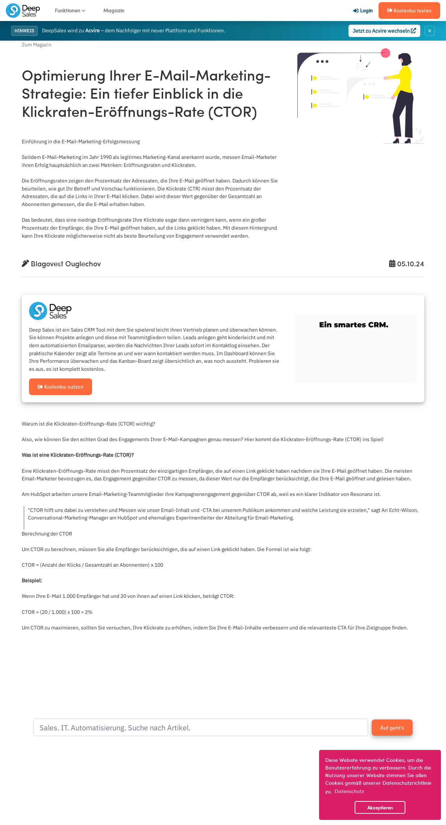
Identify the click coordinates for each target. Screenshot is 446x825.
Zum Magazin (36, 44)
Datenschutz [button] (349, 791)
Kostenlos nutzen (60, 386)
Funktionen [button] (70, 10)
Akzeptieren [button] (380, 807)
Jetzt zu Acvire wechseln (384, 30)
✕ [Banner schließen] (430, 30)
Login (362, 10)
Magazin (113, 10)
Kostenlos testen (409, 10)
